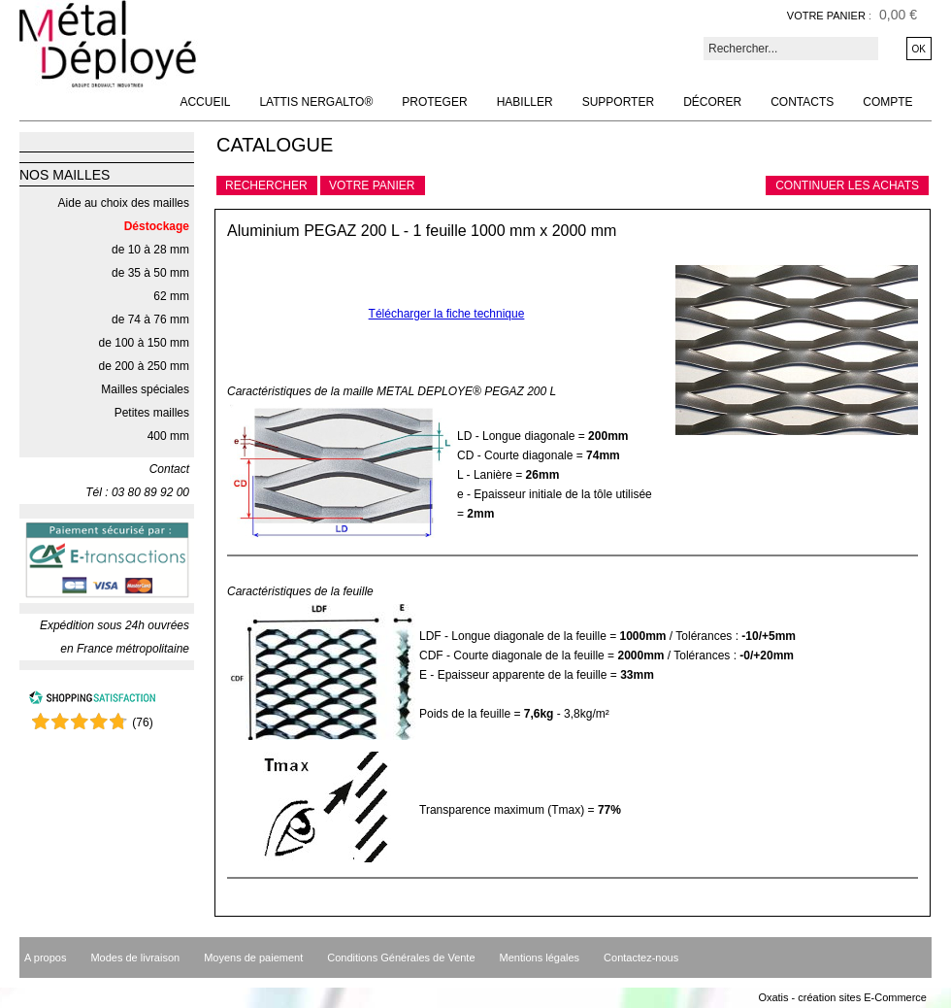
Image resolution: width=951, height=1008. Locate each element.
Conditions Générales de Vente (401, 957)
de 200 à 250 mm (144, 366)
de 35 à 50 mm (150, 273)
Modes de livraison (135, 957)
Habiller (525, 102)
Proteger (434, 102)
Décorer (712, 102)
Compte (887, 102)
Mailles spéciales (145, 389)
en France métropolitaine (124, 648)
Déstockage (156, 226)
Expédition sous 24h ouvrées (114, 625)
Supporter (618, 102)
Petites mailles (152, 413)
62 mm (171, 296)
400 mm (168, 436)
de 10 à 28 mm (150, 249)
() (142, 722)
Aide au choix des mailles (123, 203)
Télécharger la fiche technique (447, 313)
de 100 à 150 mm (144, 343)
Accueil (205, 102)
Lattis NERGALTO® (316, 102)
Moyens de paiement (253, 957)
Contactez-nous (641, 957)
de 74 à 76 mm (150, 319)
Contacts (802, 102)
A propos (45, 957)
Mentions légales (540, 957)
